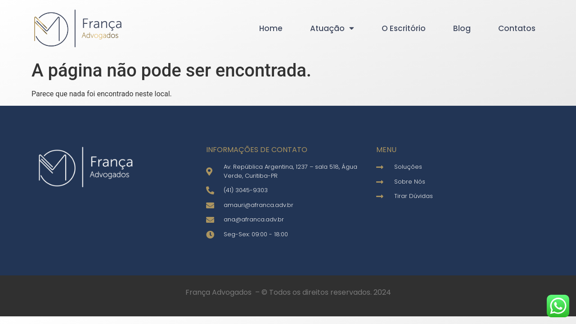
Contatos (517, 28)
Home (271, 28)
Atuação (332, 28)
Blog (462, 28)
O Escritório (404, 28)
